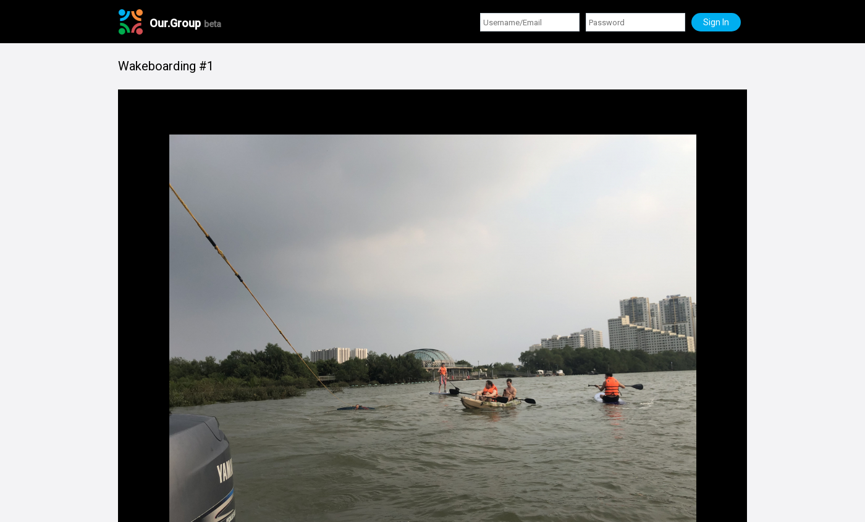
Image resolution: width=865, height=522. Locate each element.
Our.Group (185, 23)
